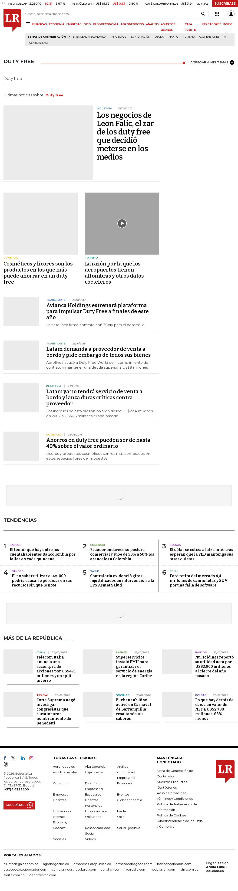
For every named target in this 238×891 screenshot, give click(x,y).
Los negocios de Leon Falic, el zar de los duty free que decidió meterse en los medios (125, 136)
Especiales (93, 794)
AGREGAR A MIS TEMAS (212, 62)
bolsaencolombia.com (174, 864)
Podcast (59, 828)
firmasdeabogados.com (134, 864)
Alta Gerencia (95, 766)
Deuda (159, 36)
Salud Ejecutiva (128, 828)
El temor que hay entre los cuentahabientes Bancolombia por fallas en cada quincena (43, 554)
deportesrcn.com (42, 875)
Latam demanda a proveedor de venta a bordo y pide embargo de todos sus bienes (98, 352)
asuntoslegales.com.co (20, 864)
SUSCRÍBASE (225, 3)
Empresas (60, 794)
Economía (124, 783)
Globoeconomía (129, 800)
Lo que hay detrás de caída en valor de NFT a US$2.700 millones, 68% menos (214, 709)
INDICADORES (211, 24)
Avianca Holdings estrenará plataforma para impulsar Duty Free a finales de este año (97, 311)
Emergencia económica (89, 36)
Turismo (189, 36)
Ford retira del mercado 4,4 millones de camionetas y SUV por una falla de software (199, 580)
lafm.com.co (189, 869)
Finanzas (59, 800)
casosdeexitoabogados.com (25, 869)
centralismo (38, 42)
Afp (226, 36)
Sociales (59, 839)
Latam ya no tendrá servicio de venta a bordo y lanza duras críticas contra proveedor (94, 397)
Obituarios (93, 817)
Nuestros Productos (172, 782)
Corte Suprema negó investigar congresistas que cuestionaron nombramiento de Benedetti (55, 711)
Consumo (60, 783)
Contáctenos (167, 787)
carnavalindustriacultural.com (74, 869)
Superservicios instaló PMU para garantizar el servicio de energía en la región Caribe (134, 666)
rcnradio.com (136, 869)
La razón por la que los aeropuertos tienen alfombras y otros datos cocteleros (114, 273)
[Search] (203, 14)
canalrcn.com (111, 869)
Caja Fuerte (94, 772)
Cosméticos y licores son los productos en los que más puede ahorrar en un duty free (38, 273)
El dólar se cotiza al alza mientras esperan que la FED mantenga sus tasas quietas (201, 554)
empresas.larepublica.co (92, 864)
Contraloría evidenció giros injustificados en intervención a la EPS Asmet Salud (122, 580)
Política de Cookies (171, 815)
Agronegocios (64, 766)
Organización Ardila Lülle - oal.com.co (217, 867)
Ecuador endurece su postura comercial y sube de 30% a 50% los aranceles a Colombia (122, 554)
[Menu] (28, 24)
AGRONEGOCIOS (132, 24)
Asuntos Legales (65, 772)
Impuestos (118, 36)
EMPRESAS (74, 24)
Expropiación (140, 36)
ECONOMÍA (56, 24)
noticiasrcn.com (163, 869)
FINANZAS (39, 24)
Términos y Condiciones (175, 798)
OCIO (87, 24)
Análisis (122, 766)
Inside (121, 811)
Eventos (123, 794)
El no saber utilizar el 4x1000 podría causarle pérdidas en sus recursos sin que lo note (42, 580)
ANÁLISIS (152, 24)
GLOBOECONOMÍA (106, 24)
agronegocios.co (56, 864)
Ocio (121, 817)
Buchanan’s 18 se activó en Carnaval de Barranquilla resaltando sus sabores (133, 709)
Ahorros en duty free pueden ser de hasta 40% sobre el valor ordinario (98, 443)
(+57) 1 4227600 (16, 789)
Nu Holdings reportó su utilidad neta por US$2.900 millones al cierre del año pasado (214, 666)
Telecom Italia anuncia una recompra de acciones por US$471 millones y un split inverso (56, 669)
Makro (173, 36)
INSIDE (227, 24)
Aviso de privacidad (171, 793)
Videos (90, 839)
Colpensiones (209, 36)
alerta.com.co (14, 875)
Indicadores (62, 811)
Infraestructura (96, 811)
